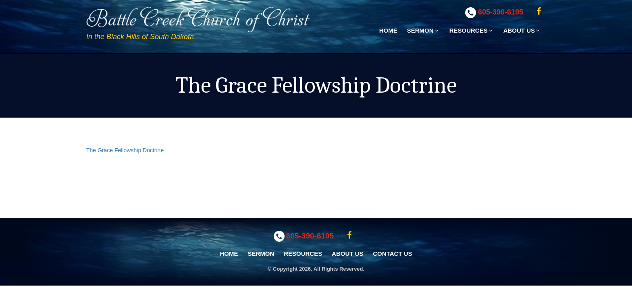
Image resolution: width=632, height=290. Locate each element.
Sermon (423, 30)
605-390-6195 (500, 12)
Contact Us (392, 253)
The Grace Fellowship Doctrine (125, 150)
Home (388, 30)
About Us (522, 30)
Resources (471, 30)
